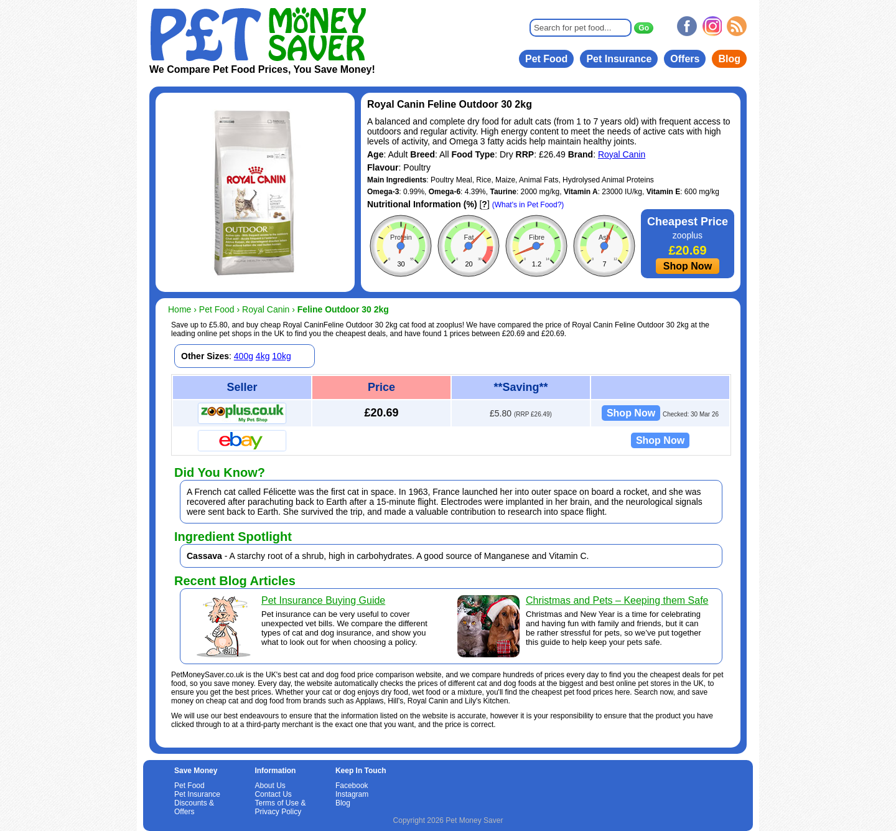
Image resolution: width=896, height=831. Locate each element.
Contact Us (272, 794)
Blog (729, 59)
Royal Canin (621, 154)
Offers (684, 59)
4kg (263, 356)
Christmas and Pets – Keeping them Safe (617, 600)
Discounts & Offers (194, 807)
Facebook (351, 785)
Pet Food (546, 59)
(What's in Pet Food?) (528, 204)
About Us (269, 785)
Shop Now (687, 266)
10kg (281, 356)
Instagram (351, 794)
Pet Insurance (618, 59)
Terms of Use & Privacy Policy (280, 807)
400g (243, 356)
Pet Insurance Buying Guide (323, 600)
